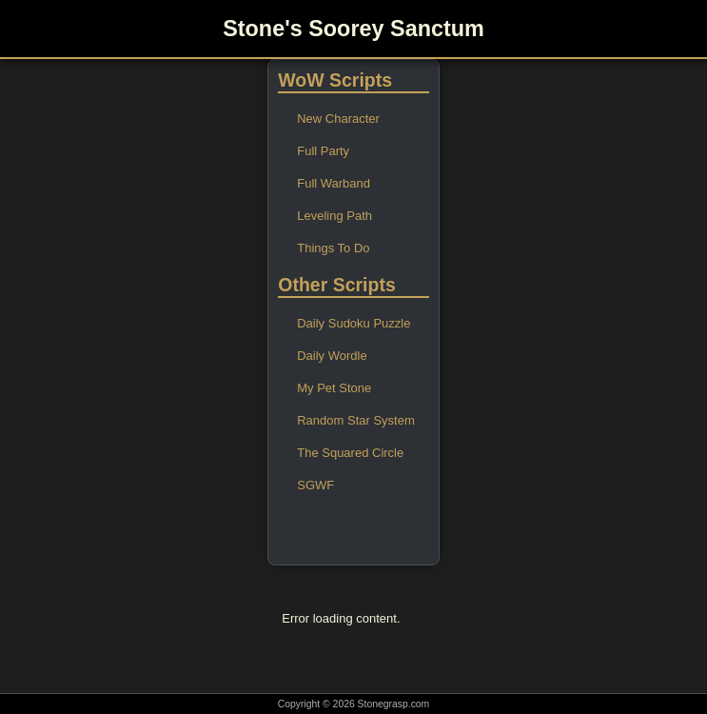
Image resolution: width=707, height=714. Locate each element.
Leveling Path (334, 215)
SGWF (315, 485)
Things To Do (333, 248)
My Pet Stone (334, 388)
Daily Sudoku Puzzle (353, 323)
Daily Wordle (331, 355)
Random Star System (356, 420)
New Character (338, 118)
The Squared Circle (350, 453)
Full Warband (333, 183)
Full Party (323, 151)
